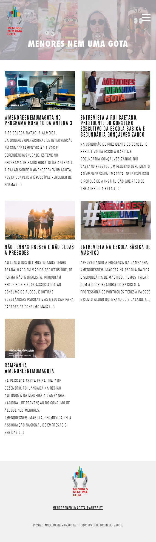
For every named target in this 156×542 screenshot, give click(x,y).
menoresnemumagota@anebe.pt (78, 508)
